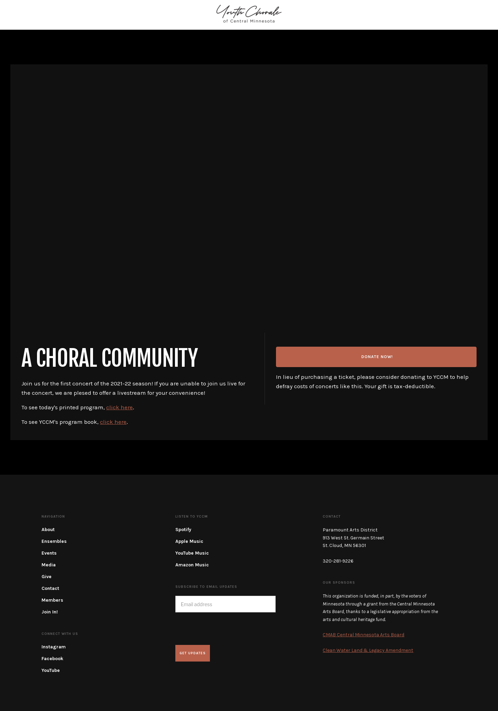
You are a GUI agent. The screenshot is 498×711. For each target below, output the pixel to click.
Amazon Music (192, 565)
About (48, 529)
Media (49, 565)
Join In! (50, 612)
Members (52, 600)
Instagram (54, 647)
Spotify (183, 529)
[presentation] (227, 628)
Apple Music (189, 541)
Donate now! (377, 356)
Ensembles (54, 541)
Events (49, 553)
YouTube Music (192, 553)
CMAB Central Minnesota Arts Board (363, 635)
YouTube (51, 670)
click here (119, 407)
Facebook (52, 659)
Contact (50, 588)
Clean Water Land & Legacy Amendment (368, 650)
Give (47, 577)
